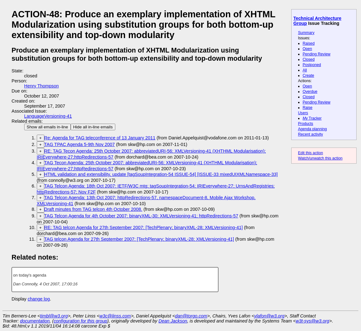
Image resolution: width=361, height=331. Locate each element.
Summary (306, 33)
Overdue (310, 91)
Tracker (312, 118)
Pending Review (316, 54)
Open (307, 49)
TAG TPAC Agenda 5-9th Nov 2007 (79, 144)
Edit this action (310, 153)
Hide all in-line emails (93, 127)
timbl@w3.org (54, 315)
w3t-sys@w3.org (312, 320)
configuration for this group (80, 320)
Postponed (312, 65)
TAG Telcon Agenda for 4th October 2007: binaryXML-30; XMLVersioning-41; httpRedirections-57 (141, 215)
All (305, 70)
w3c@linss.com (115, 315)
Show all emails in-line (47, 127)
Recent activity (310, 134)
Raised (309, 43)
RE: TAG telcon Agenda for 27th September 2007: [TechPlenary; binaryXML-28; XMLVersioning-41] (143, 227)
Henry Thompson (41, 85)
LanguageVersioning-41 (48, 116)
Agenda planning (312, 129)
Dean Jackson (173, 320)
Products (305, 123)
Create (308, 75)
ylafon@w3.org (269, 315)
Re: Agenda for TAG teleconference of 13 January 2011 (100, 137)
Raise (307, 107)
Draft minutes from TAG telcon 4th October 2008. (93, 209)
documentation (35, 320)
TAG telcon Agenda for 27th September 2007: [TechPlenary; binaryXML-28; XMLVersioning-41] (139, 239)
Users (303, 113)
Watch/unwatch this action (320, 158)
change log (39, 298)
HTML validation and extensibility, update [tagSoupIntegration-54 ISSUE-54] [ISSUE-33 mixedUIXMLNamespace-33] (161, 174)
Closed (309, 59)
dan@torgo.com (191, 315)
